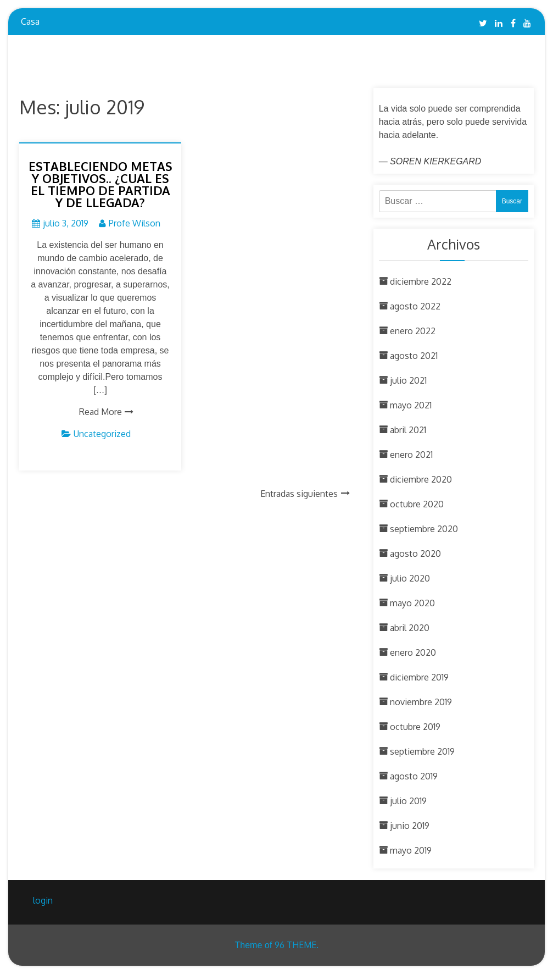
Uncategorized (102, 433)
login (43, 900)
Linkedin (498, 23)
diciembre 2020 (421, 479)
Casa (30, 21)
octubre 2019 (415, 726)
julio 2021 (408, 380)
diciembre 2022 (420, 281)
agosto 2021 (414, 355)
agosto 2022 (415, 306)
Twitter (483, 23)
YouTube (527, 23)
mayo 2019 (411, 850)
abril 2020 (409, 627)
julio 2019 (408, 800)
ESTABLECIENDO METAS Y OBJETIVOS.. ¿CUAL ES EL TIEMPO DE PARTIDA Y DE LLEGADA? (100, 184)
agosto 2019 (414, 776)
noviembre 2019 (421, 701)
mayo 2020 (412, 602)
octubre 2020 (417, 504)
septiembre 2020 (424, 528)
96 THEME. (297, 944)
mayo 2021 (411, 405)
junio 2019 (409, 825)
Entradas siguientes (299, 493)
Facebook (513, 23)
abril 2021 (408, 429)
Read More (100, 411)
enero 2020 (413, 652)
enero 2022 (412, 330)
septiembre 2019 (422, 751)
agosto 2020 (415, 553)
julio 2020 (410, 578)
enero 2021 (411, 454)
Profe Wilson (134, 223)
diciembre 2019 (419, 677)
